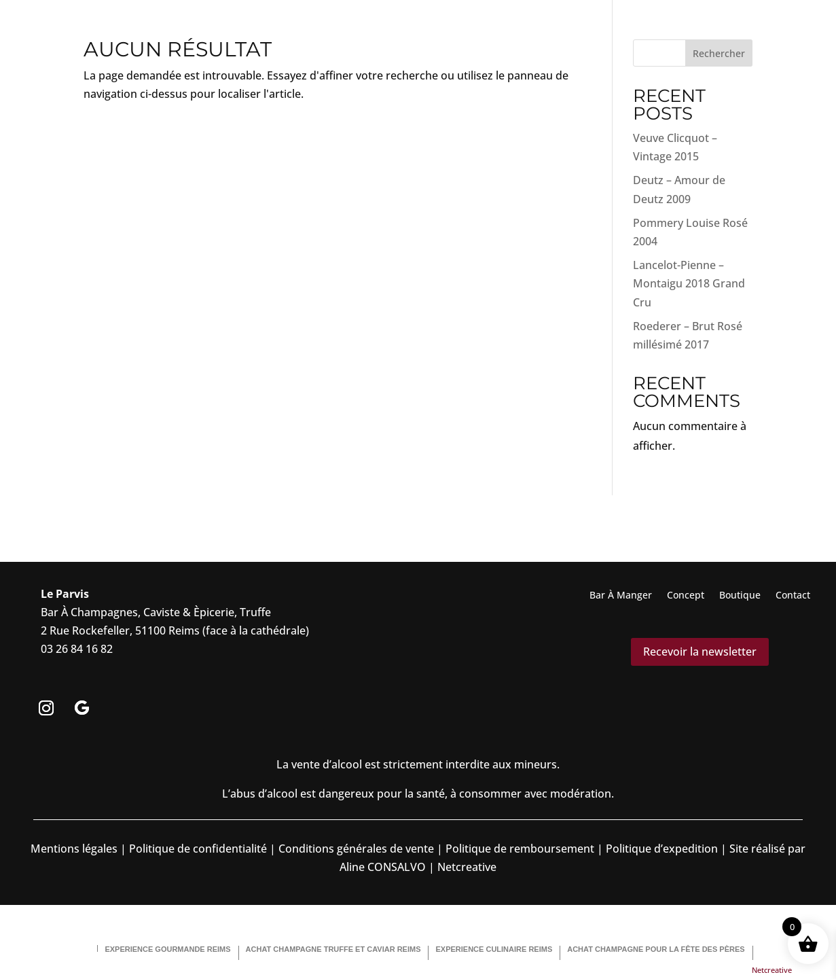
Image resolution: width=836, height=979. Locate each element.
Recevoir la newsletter (700, 651)
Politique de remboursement (520, 848)
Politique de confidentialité (196, 848)
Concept (685, 595)
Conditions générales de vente (356, 848)
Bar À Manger (620, 595)
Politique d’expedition (660, 848)
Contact (793, 595)
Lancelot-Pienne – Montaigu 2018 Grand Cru (689, 283)
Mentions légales (74, 848)
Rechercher (719, 53)
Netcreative (772, 970)
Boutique (740, 595)
